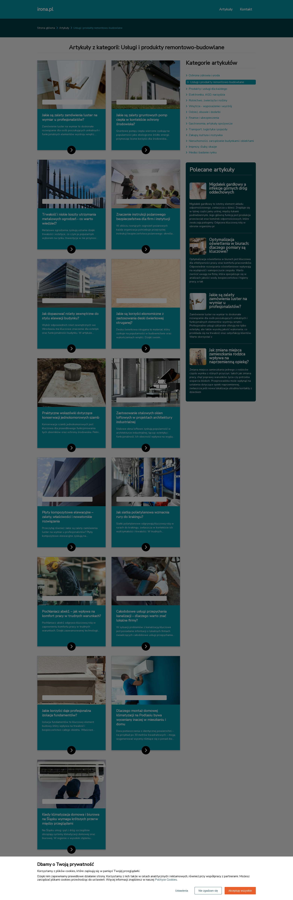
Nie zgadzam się (208, 890)
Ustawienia (181, 890)
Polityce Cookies (166, 880)
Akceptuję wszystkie (240, 890)
